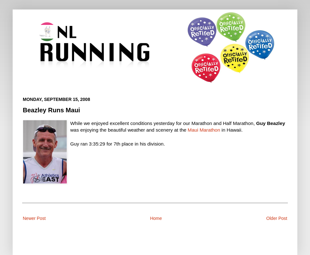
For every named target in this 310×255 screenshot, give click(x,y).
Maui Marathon (204, 130)
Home (156, 218)
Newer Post (34, 218)
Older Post (276, 218)
